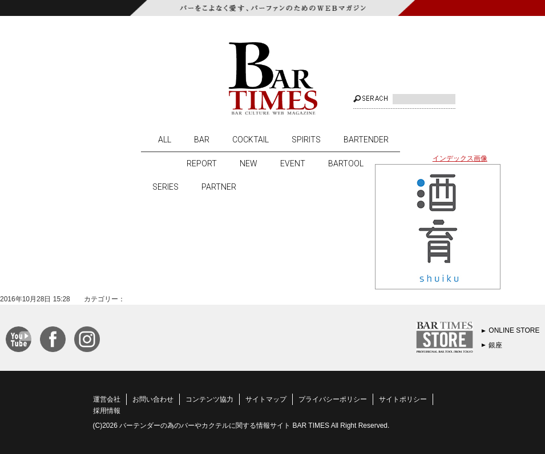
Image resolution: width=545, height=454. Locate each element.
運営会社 (106, 399)
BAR (201, 139)
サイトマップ (265, 399)
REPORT (202, 163)
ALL (164, 139)
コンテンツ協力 (209, 399)
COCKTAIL (250, 139)
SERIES (165, 186)
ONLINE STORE (514, 330)
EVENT (292, 163)
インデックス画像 (460, 158)
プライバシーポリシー (332, 399)
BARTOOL (346, 163)
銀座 (495, 345)
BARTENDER (366, 139)
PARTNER (218, 186)
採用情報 (106, 411)
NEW (248, 163)
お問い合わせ (152, 399)
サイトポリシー (403, 399)
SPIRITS (306, 139)
